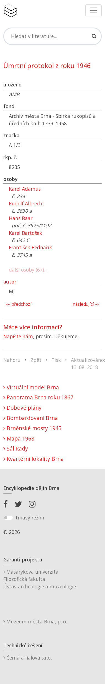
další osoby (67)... (28, 269)
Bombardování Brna (30, 418)
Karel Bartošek (25, 233)
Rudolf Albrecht (26, 203)
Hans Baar (20, 218)
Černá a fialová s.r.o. (27, 657)
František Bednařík (30, 247)
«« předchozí (18, 304)
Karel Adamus (25, 188)
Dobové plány (22, 407)
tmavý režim (30, 517)
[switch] (8, 517)
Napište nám (18, 336)
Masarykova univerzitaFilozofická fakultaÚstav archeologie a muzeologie (39, 579)
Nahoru (12, 360)
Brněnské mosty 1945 (32, 428)
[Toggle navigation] (93, 10)
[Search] (52, 36)
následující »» (86, 304)
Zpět (36, 360)
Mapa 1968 (18, 438)
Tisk (56, 360)
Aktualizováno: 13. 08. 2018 (88, 363)
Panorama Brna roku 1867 (38, 397)
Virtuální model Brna (31, 387)
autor (9, 281)
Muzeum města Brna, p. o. (35, 621)
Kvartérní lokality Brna (33, 458)
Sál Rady (15, 448)
